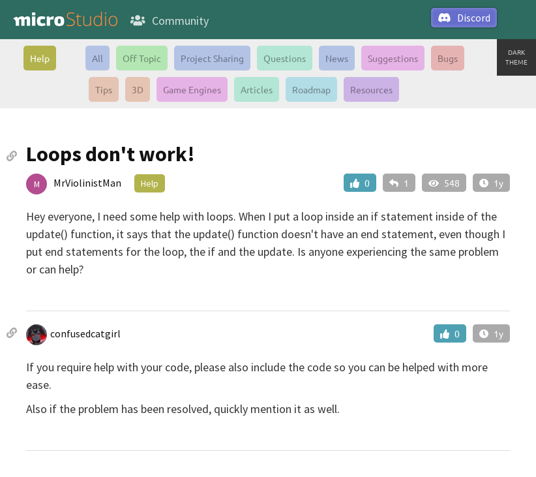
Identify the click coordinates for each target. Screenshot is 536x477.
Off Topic (142, 58)
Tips (103, 89)
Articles (257, 89)
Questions (284, 58)
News (336, 58)
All (97, 58)
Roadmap (311, 89)
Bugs (448, 58)
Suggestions (393, 58)
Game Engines (192, 89)
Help (40, 58)
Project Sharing (212, 58)
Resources (371, 89)
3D (137, 89)
